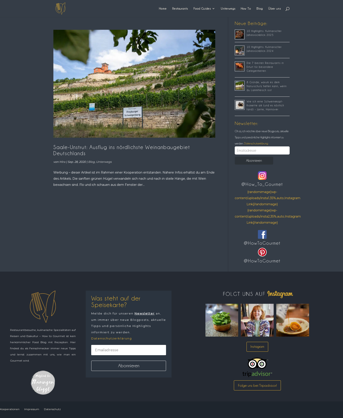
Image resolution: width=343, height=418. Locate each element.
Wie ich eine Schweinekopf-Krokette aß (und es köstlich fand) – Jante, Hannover (265, 105)
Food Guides (202, 8)
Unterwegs (228, 8)
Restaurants (180, 8)
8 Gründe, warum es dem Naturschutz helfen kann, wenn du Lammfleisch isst (267, 86)
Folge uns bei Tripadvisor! (257, 385)
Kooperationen (9, 409)
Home (163, 8)
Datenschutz (52, 409)
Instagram (257, 346)
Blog (259, 8)
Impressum (31, 409)
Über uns (274, 8)
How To (246, 8)
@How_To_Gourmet (262, 184)
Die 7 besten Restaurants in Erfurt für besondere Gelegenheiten (265, 67)
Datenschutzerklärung (255, 143)
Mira (62, 161)
